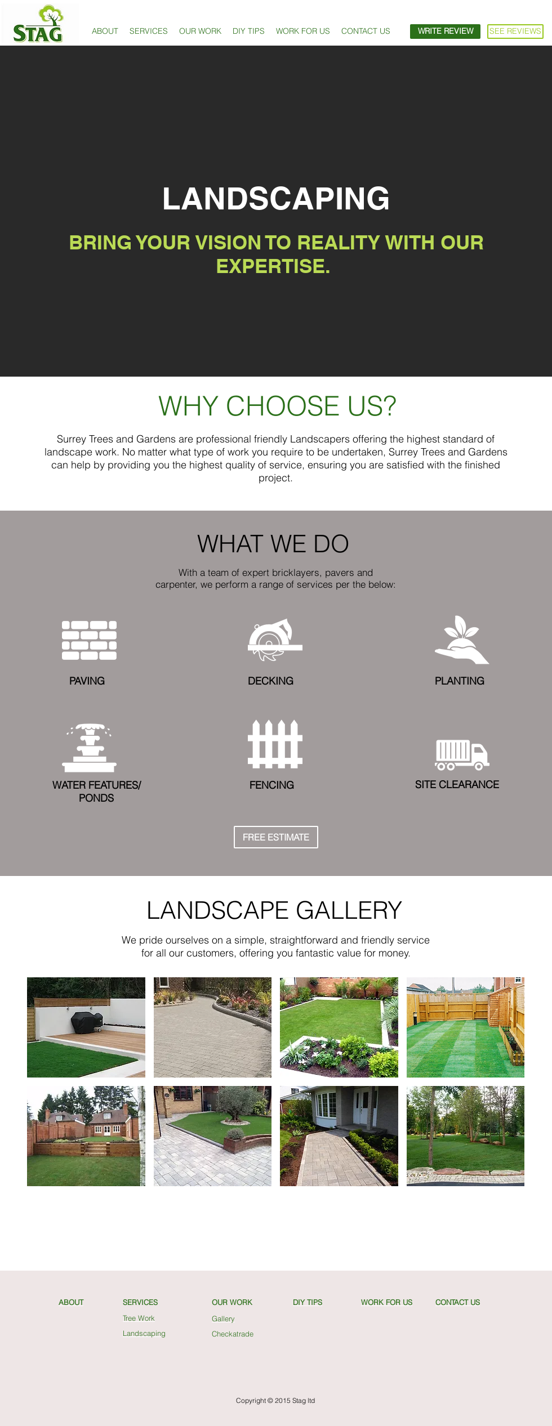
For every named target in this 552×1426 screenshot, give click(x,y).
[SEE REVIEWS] (515, 31)
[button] (148, 31)
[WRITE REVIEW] (445, 31)
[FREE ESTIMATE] (276, 837)
